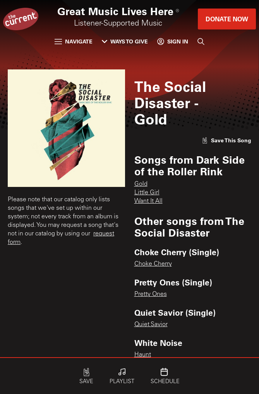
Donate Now (227, 19)
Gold (141, 184)
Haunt (142, 355)
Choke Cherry (153, 264)
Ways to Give (125, 41)
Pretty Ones (150, 294)
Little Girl (147, 193)
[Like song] (226, 140)
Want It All (148, 201)
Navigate (74, 41)
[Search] (201, 41)
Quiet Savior (151, 324)
